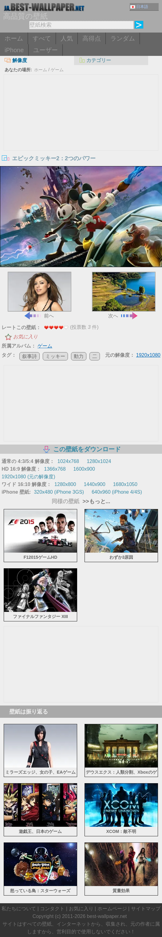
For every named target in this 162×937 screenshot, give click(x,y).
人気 (67, 38)
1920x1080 (148, 355)
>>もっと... (95, 501)
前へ (39, 295)
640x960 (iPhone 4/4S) (117, 492)
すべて (42, 38)
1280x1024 (99, 461)
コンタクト (52, 908)
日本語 (139, 6)
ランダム (122, 38)
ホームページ (112, 908)
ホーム (14, 38)
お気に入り (25, 336)
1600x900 (84, 469)
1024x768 (68, 461)
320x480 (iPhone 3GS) (59, 492)
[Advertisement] (81, 121)
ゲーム (57, 69)
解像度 (16, 60)
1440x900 (94, 484)
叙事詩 (29, 356)
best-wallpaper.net (107, 916)
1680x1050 (125, 484)
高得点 (91, 38)
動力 (79, 356)
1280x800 (65, 484)
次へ (123, 295)
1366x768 (54, 469)
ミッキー (55, 356)
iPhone (14, 50)
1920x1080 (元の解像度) (28, 476)
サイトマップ (145, 908)
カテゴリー (95, 60)
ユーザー (45, 50)
